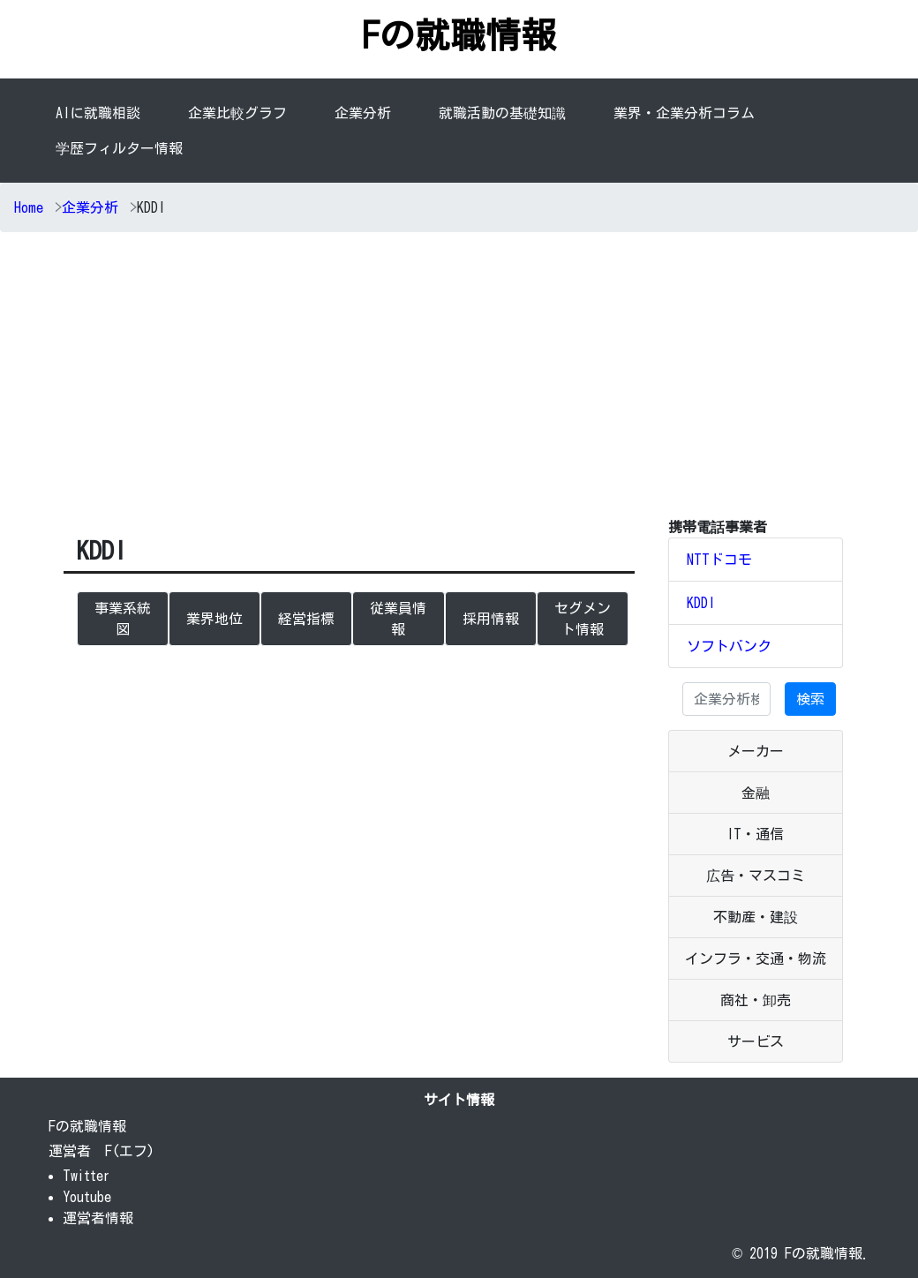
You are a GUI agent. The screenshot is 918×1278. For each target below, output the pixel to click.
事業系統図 (122, 618)
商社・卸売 (755, 1000)
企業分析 (366, 111)
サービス (755, 1041)
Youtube (87, 1197)
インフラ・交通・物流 (755, 958)
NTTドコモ (719, 560)
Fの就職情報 (459, 35)
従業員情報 (398, 618)
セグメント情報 (582, 618)
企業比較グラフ (237, 113)
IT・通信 (755, 834)
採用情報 (491, 619)
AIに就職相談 (98, 113)
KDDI (701, 603)
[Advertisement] (459, 378)
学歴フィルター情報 (119, 148)
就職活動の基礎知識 (502, 113)
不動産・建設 (755, 917)
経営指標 (306, 619)
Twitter (86, 1176)
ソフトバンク (729, 646)
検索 (810, 699)
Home (28, 207)
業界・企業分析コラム (684, 113)
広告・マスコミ (755, 875)
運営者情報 (98, 1218)
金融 (755, 793)
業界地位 (214, 619)
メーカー (755, 751)
